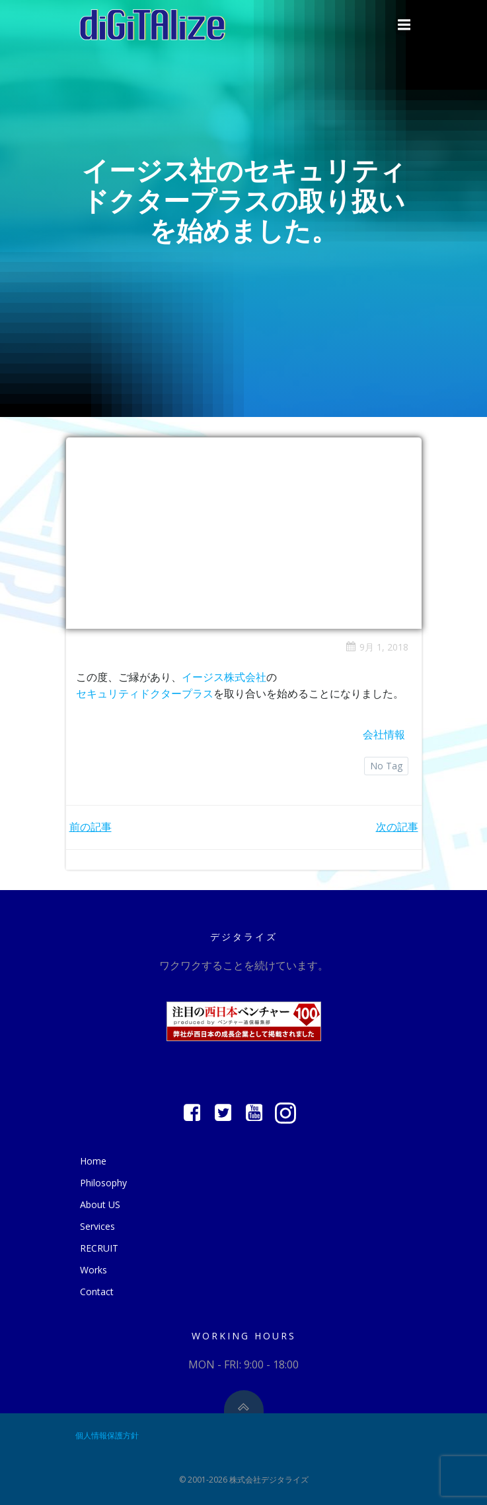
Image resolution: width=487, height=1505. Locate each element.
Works (93, 1270)
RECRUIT (99, 1248)
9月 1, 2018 (377, 647)
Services (97, 1226)
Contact (97, 1291)
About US (100, 1204)
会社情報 (384, 734)
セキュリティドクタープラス (144, 693)
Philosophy (103, 1182)
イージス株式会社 (224, 677)
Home (93, 1161)
